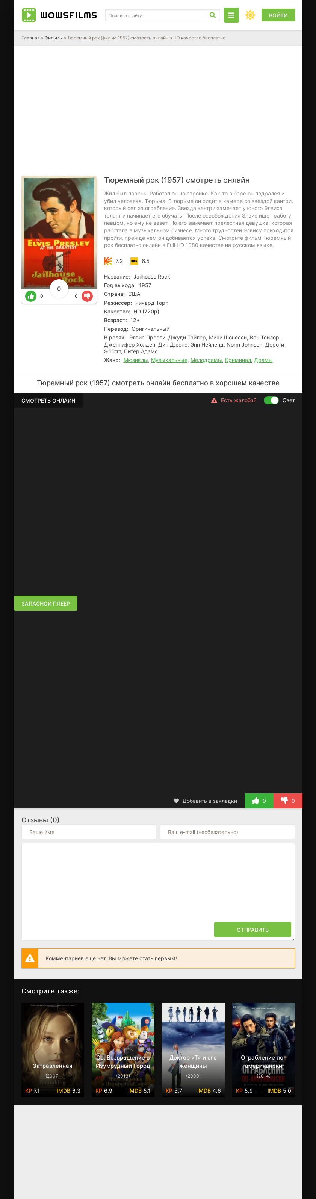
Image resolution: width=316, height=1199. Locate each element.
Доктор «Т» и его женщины (193, 1061)
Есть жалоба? (233, 400)
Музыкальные (169, 360)
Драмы (263, 360)
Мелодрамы (206, 360)
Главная (30, 38)
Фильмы (53, 38)
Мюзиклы (136, 360)
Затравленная (53, 1065)
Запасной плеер (45, 603)
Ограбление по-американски (263, 1061)
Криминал (238, 360)
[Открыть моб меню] (231, 15)
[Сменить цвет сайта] (250, 15)
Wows (68, 15)
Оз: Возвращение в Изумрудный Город (123, 1061)
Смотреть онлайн (48, 400)
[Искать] (212, 15)
